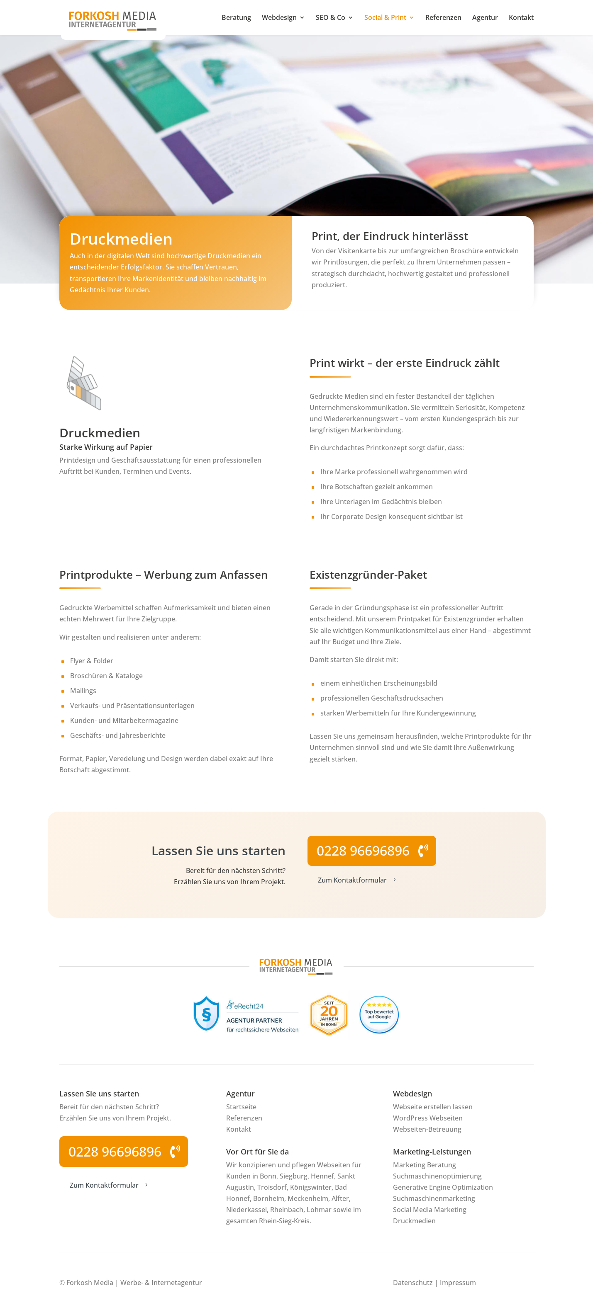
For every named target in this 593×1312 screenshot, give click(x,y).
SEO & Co (330, 18)
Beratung (236, 18)
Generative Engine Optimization (443, 1187)
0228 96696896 (363, 850)
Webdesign (279, 18)
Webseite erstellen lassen (433, 1106)
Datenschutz (413, 1282)
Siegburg (293, 1176)
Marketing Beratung (424, 1164)
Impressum (458, 1282)
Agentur (485, 18)
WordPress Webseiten (428, 1118)
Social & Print (385, 18)
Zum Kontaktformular (358, 880)
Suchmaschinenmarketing (434, 1198)
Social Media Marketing (429, 1209)
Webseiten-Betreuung (427, 1129)
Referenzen (443, 18)
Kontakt (521, 18)
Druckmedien (414, 1220)
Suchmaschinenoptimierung (437, 1176)
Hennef (322, 1176)
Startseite (241, 1106)
